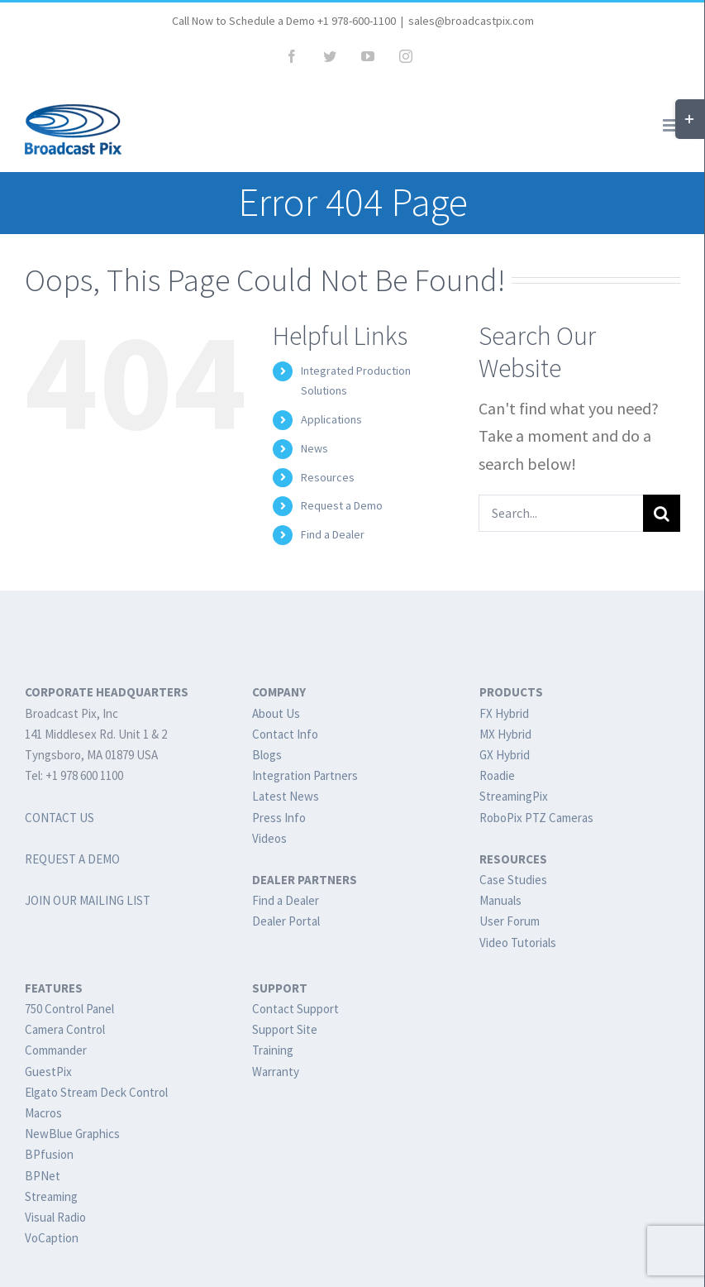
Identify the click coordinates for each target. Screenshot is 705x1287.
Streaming (51, 1196)
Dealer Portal (286, 921)
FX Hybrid (504, 713)
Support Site (284, 1029)
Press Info (279, 817)
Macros (43, 1113)
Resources (328, 477)
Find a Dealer (332, 534)
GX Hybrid (504, 755)
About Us (276, 713)
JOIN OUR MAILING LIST (87, 900)
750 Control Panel (69, 1009)
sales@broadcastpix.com (471, 20)
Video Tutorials (517, 942)
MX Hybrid (505, 734)
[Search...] (561, 513)
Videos (269, 838)
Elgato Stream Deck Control (96, 1092)
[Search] (661, 513)
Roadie (497, 775)
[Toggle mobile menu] (671, 125)
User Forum (509, 921)
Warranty (275, 1071)
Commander (56, 1050)
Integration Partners (305, 775)
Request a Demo (342, 505)
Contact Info (285, 734)
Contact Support (295, 1009)
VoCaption (52, 1238)
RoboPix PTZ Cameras (536, 817)
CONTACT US (59, 817)
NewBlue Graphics (72, 1133)
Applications (331, 419)
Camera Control (65, 1029)
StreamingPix (513, 796)
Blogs (267, 755)
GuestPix (48, 1071)
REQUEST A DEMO (72, 859)
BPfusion (49, 1154)
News (314, 448)
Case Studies (513, 880)
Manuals (500, 900)
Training (272, 1050)
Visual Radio (55, 1217)
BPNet (42, 1176)
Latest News (285, 796)
